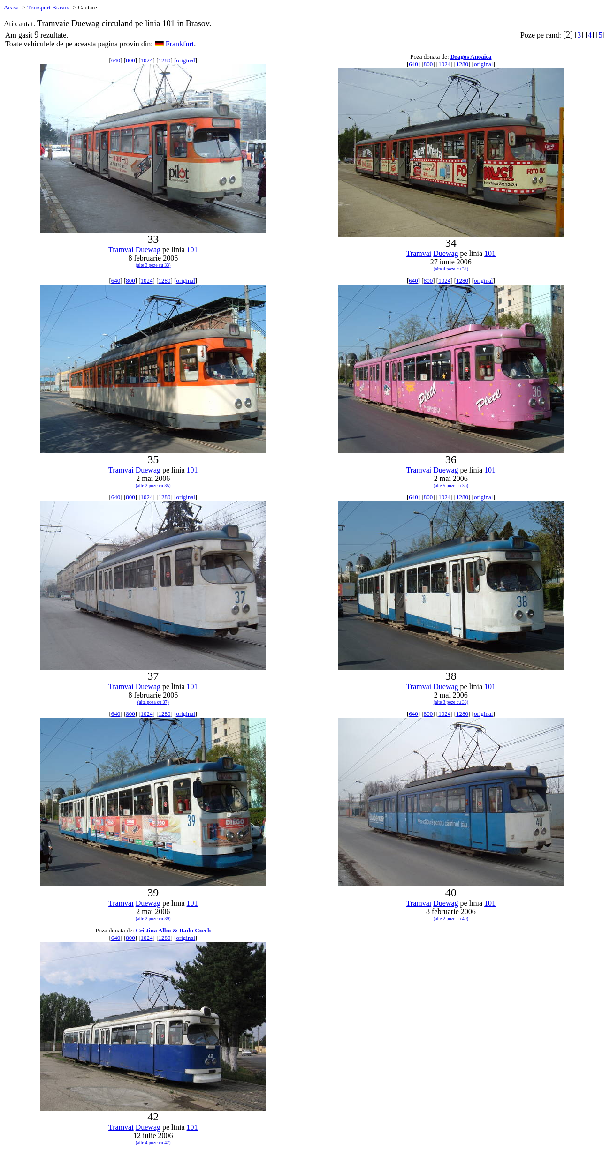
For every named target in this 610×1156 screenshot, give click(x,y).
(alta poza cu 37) (153, 702)
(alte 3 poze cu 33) (153, 265)
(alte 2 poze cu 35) (153, 485)
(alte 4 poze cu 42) (153, 1142)
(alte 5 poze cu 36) (451, 485)
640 (116, 60)
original (185, 60)
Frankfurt (180, 44)
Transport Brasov (48, 7)
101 (192, 250)
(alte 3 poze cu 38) (451, 702)
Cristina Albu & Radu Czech (173, 930)
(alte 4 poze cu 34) (451, 268)
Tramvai (121, 250)
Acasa (11, 7)
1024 (147, 60)
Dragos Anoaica (471, 56)
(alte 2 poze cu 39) (153, 918)
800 (130, 60)
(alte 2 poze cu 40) (451, 918)
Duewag (148, 250)
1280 (164, 60)
